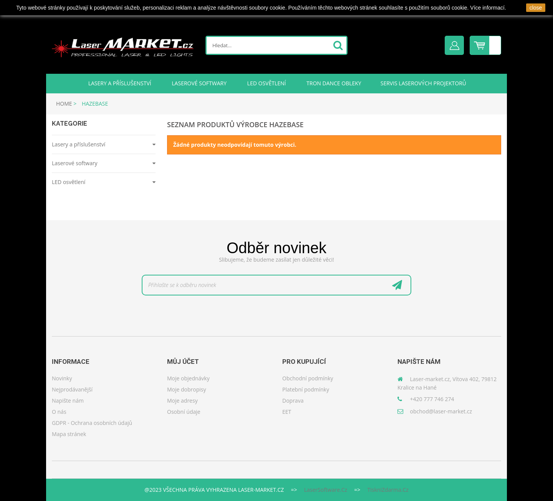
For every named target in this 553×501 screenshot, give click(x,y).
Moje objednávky (188, 378)
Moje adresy (182, 400)
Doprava (292, 400)
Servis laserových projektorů (423, 83)
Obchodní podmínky (307, 378)
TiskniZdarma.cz (388, 489)
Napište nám (68, 400)
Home (64, 103)
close (536, 8)
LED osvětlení (266, 83)
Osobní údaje (183, 411)
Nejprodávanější (72, 389)
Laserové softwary (199, 83)
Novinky (62, 378)
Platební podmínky (305, 389)
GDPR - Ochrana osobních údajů (92, 422)
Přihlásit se (454, 45)
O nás (59, 411)
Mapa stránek (69, 434)
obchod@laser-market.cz (441, 411)
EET (286, 411)
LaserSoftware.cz (325, 489)
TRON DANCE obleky (333, 83)
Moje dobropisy (186, 389)
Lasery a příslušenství (119, 83)
